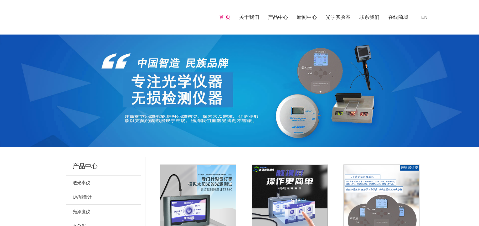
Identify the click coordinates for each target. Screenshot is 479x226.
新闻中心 (307, 17)
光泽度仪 (81, 211)
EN (424, 17)
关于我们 (249, 17)
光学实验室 (338, 17)
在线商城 (398, 17)
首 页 (224, 17)
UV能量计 (82, 197)
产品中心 (278, 17)
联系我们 (369, 17)
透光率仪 (81, 182)
